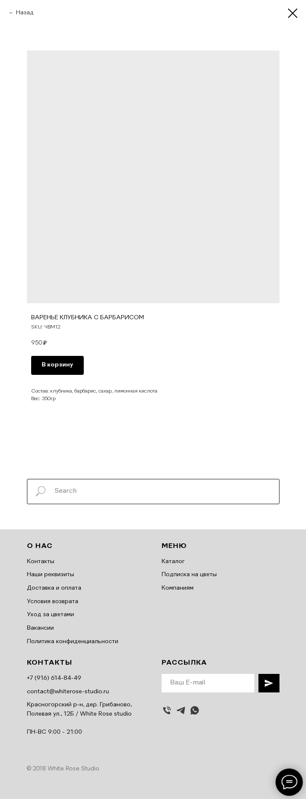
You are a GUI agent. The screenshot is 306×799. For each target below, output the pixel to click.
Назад (25, 13)
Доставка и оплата (54, 588)
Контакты (40, 561)
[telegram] (181, 710)
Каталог (173, 561)
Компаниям (178, 588)
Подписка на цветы (189, 574)
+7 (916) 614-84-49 (54, 678)
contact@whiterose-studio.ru (68, 692)
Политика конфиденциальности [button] (72, 641)
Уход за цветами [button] (50, 614)
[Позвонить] (167, 710)
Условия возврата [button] (52, 601)
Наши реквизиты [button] (50, 574)
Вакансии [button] (40, 628)
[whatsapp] (194, 710)
